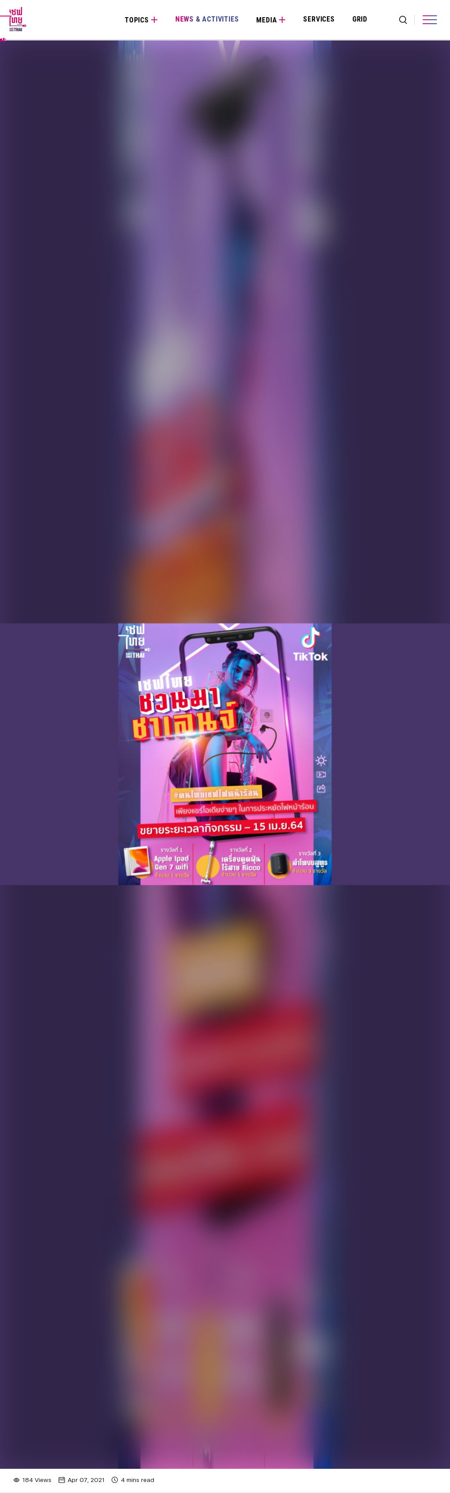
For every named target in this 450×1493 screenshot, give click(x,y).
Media (266, 20)
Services (318, 19)
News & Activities (207, 19)
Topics (137, 20)
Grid (359, 19)
